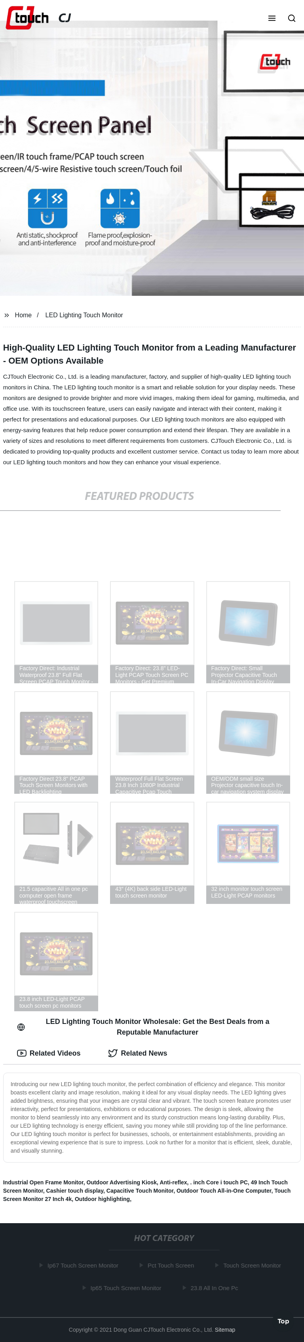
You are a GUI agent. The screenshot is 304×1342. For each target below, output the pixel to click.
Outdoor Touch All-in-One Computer (224, 1191)
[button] (272, 19)
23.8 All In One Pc (215, 1287)
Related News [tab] (137, 1053)
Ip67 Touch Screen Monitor (84, 1265)
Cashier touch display (74, 1191)
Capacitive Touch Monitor (139, 1191)
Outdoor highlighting (102, 1199)
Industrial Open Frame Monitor (43, 1182)
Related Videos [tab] (49, 1053)
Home (23, 315)
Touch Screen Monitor (253, 1265)
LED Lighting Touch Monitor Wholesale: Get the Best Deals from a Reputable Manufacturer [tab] (143, 1027)
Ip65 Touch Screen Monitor (126, 1287)
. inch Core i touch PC (218, 1182)
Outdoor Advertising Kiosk (122, 1182)
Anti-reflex (173, 1182)
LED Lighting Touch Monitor (84, 315)
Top (283, 1320)
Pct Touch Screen (172, 1265)
